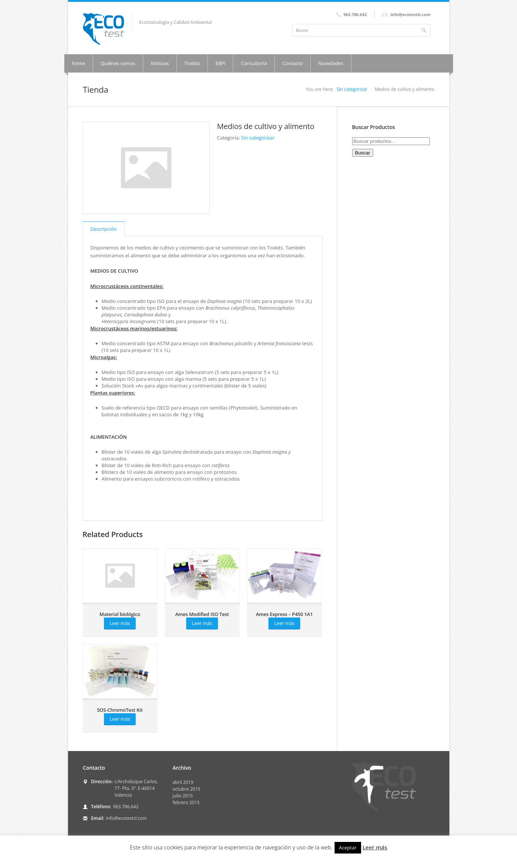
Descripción (103, 229)
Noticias (160, 63)
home (78, 63)
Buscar (362, 153)
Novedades (331, 63)
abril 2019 (183, 782)
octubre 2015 (186, 789)
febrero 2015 (186, 802)
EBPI (220, 63)
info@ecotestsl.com (126, 818)
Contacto (292, 63)
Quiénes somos (118, 63)
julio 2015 (183, 796)
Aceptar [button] (348, 847)
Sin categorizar (351, 89)
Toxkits (192, 63)
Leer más (120, 623)
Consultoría (254, 63)
